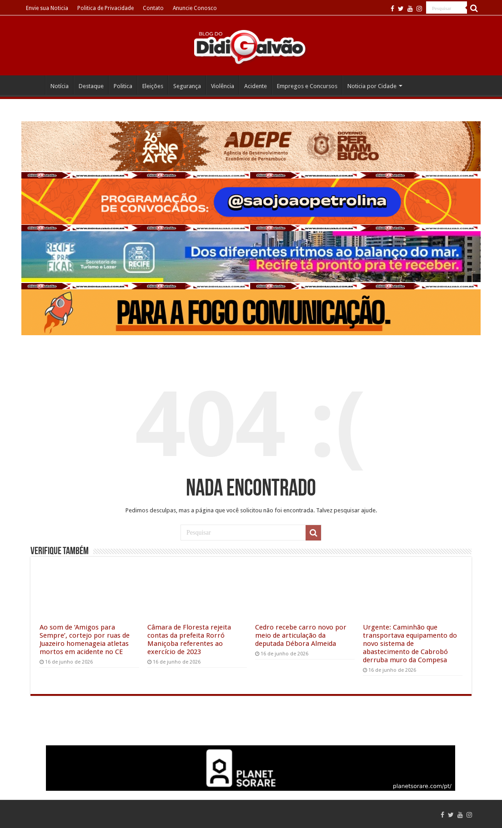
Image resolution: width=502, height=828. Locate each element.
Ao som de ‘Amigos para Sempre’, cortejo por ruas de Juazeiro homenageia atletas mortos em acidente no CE (85, 639)
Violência (222, 86)
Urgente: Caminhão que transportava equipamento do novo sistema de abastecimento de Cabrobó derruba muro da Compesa (410, 643)
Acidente (255, 86)
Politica (123, 86)
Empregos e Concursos (307, 86)
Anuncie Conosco (195, 8)
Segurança (187, 86)
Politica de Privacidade (105, 8)
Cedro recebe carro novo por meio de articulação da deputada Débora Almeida (300, 635)
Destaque (91, 86)
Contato (153, 8)
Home (33, 84)
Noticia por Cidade (372, 86)
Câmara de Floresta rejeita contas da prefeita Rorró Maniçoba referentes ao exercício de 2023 (189, 639)
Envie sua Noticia (47, 8)
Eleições (152, 86)
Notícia (59, 86)
